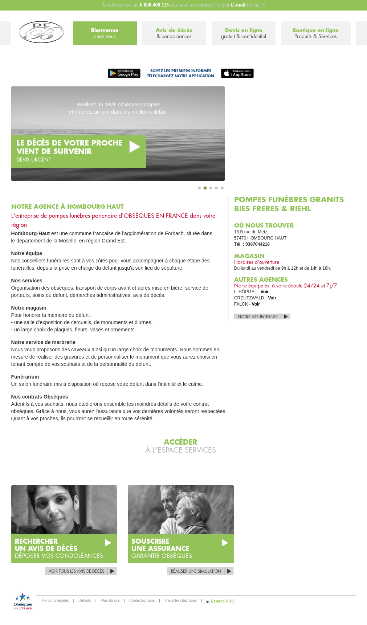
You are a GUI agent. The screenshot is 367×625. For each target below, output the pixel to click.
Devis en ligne (244, 34)
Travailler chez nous (180, 600)
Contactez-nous (142, 600)
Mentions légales (55, 600)
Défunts (84, 600)
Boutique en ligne (315, 34)
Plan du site (110, 600)
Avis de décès (174, 34)
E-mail (238, 5)
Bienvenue (105, 34)
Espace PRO (223, 601)
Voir (265, 291)
